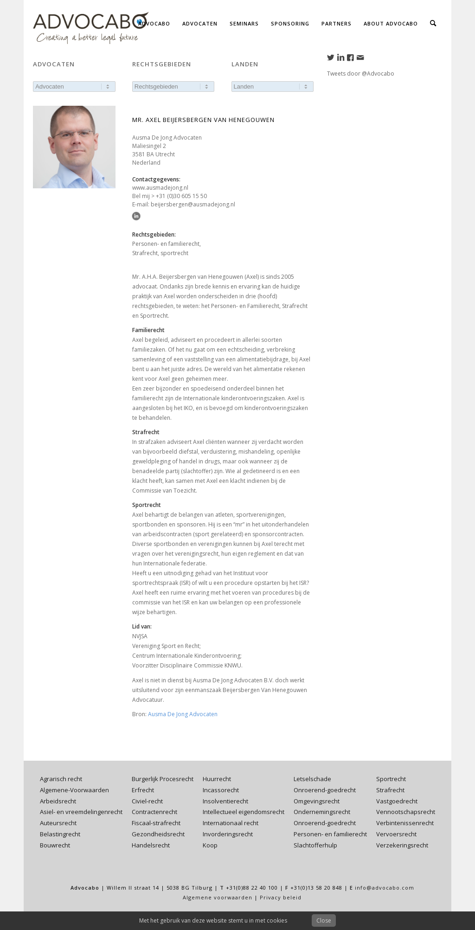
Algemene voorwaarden (217, 897)
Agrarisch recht (61, 779)
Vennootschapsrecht (405, 812)
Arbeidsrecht (58, 801)
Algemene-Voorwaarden (74, 790)
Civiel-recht (147, 801)
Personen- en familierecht (330, 834)
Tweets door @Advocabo (360, 73)
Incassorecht (221, 790)
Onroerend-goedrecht (325, 790)
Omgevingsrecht (317, 801)
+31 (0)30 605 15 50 (181, 196)
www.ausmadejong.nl (160, 188)
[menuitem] (154, 23)
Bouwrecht (55, 845)
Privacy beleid (281, 897)
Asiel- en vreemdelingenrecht (81, 812)
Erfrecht (143, 790)
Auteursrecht (58, 823)
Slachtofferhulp (315, 845)
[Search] (433, 23)
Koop (210, 845)
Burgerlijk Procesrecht (162, 779)
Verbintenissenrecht (405, 823)
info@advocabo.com (384, 887)
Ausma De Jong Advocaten (183, 714)
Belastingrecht (60, 834)
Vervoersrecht (396, 834)
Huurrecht (217, 779)
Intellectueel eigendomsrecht (243, 812)
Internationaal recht (230, 823)
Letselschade (312, 779)
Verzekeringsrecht (402, 845)
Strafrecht (390, 790)
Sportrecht (391, 779)
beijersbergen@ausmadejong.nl (193, 204)
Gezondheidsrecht (158, 834)
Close (323, 920)
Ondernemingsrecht (322, 812)
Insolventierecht (225, 801)
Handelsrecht (151, 845)
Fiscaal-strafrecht (156, 823)
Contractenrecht (154, 812)
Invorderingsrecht (228, 834)
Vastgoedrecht (396, 801)
